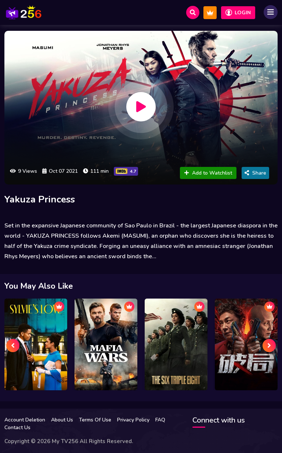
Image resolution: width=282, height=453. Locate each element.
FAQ (160, 419)
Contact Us (17, 427)
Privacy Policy (133, 419)
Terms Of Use (95, 419)
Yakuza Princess (39, 199)
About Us (62, 419)
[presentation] (12, 345)
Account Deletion (24, 419)
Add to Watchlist (208, 172)
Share (255, 172)
